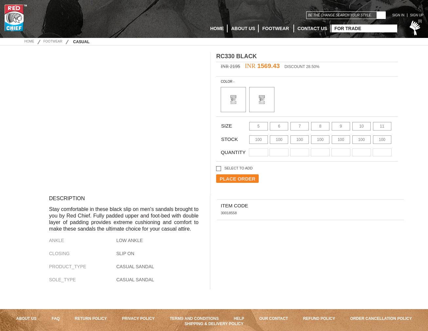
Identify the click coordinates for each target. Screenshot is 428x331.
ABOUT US (243, 28)
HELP (239, 318)
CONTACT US (312, 28)
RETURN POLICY (91, 318)
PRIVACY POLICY (138, 318)
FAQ (56, 318)
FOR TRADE (347, 28)
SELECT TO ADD (238, 168)
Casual (81, 42)
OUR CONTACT (273, 318)
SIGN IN (398, 15)
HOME (217, 28)
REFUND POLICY (319, 318)
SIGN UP (416, 15)
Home (29, 41)
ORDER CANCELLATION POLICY (381, 318)
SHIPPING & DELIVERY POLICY (213, 324)
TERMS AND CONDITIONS (194, 318)
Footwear (276, 28)
